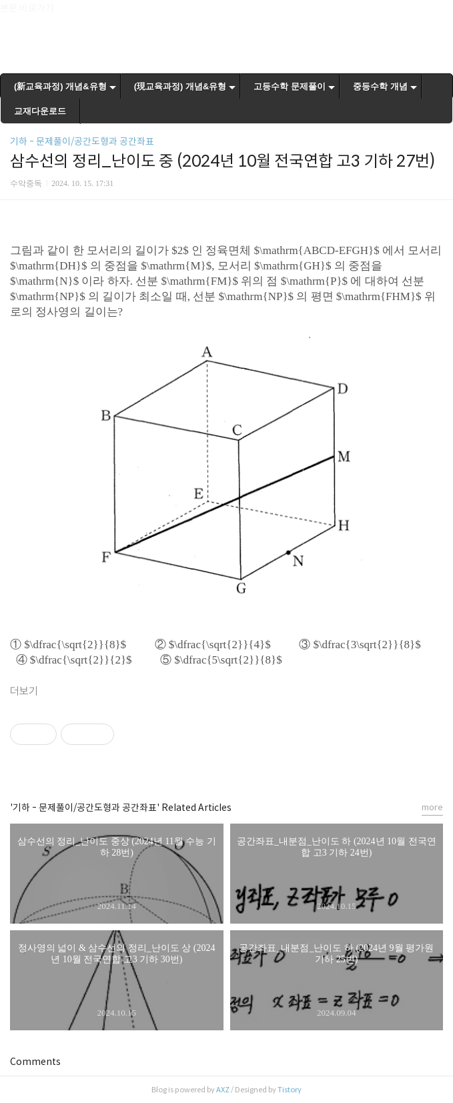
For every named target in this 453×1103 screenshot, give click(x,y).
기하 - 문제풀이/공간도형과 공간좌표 (82, 141)
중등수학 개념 (380, 86)
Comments (35, 1062)
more (432, 807)
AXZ (223, 1089)
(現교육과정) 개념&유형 (180, 86)
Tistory (290, 1089)
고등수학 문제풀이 (290, 86)
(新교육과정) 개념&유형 (60, 86)
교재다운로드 (40, 111)
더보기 (24, 691)
